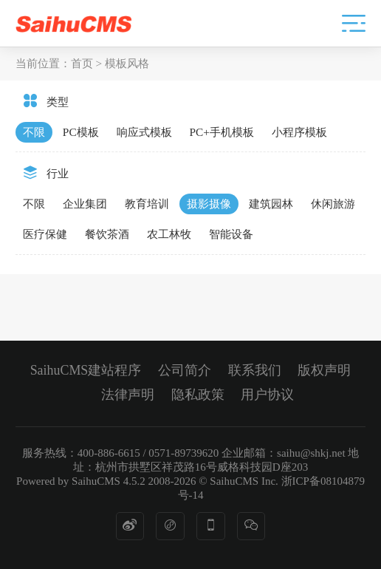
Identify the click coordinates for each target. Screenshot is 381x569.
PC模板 (81, 132)
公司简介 (184, 370)
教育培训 (147, 203)
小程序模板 (299, 132)
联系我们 (254, 370)
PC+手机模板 (222, 132)
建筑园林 (271, 203)
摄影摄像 (209, 203)
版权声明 (324, 370)
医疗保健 (45, 234)
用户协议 (267, 394)
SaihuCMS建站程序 (86, 370)
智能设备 (231, 234)
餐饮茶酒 (107, 234)
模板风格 (127, 63)
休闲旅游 (333, 203)
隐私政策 (197, 394)
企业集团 (85, 203)
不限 (34, 132)
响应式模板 (144, 132)
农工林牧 (169, 234)
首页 (82, 63)
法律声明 (127, 394)
